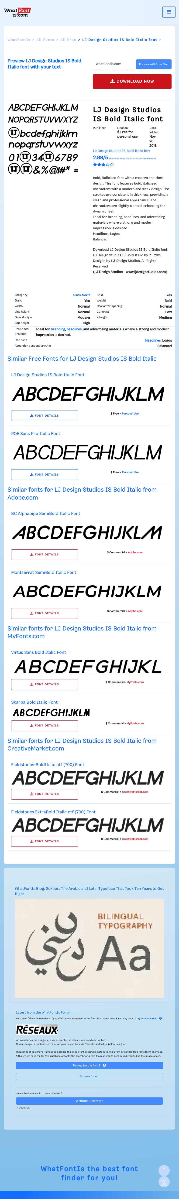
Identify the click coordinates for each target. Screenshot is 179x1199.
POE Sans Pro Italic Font (35, 434)
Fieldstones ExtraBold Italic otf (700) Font (53, 812)
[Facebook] (164, 1170)
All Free (68, 40)
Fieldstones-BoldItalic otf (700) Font (47, 765)
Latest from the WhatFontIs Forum (43, 1012)
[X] (164, 1181)
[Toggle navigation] (169, 12)
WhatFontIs (18, 40)
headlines (74, 329)
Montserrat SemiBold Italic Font (43, 572)
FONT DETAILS (44, 415)
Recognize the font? (89, 1065)
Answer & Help (151, 1018)
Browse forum (89, 1076)
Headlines (153, 341)
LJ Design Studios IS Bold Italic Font (47, 375)
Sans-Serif (81, 295)
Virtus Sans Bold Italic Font (38, 652)
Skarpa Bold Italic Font (34, 702)
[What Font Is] (17, 12)
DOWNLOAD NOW (132, 81)
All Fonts (45, 40)
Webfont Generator (89, 1101)
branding (58, 329)
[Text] (113, 64)
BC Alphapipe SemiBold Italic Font (45, 513)
